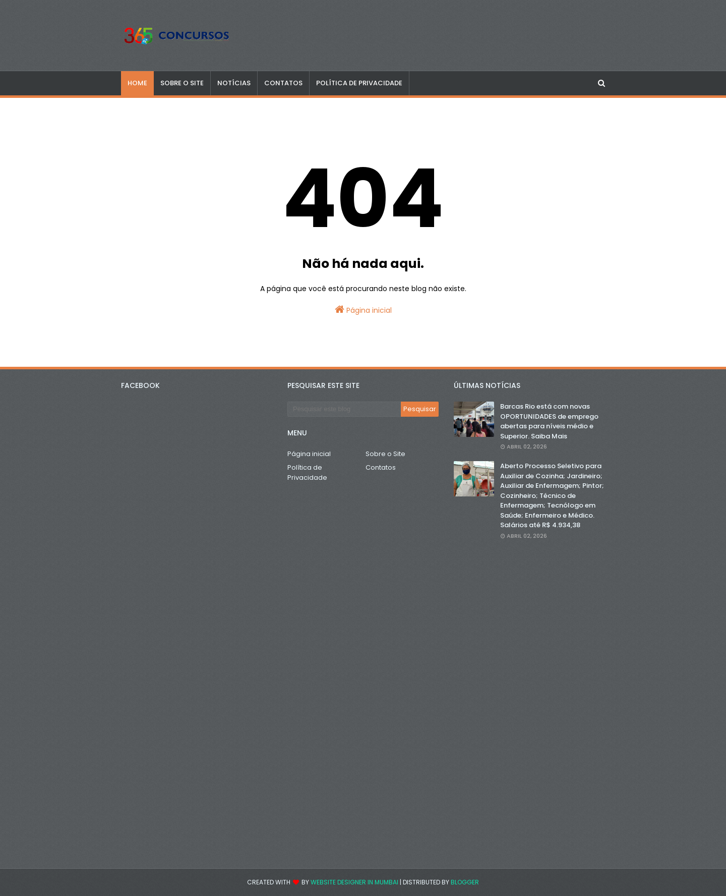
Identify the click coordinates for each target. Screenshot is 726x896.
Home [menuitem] (137, 83)
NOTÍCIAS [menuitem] (234, 83)
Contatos (381, 467)
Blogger (465, 882)
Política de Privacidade (307, 472)
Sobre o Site (385, 454)
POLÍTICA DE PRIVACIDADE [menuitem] (359, 83)
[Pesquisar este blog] (344, 409)
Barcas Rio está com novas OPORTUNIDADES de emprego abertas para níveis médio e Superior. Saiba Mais (549, 421)
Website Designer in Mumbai (354, 882)
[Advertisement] (529, 704)
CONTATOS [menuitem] (283, 83)
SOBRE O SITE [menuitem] (182, 83)
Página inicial (363, 309)
